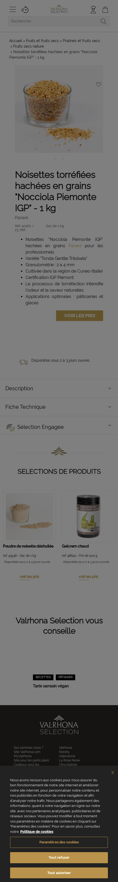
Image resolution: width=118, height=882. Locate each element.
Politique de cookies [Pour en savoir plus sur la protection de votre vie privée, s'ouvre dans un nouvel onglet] (36, 839)
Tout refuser (59, 865)
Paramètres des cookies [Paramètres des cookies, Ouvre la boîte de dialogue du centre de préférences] (59, 850)
